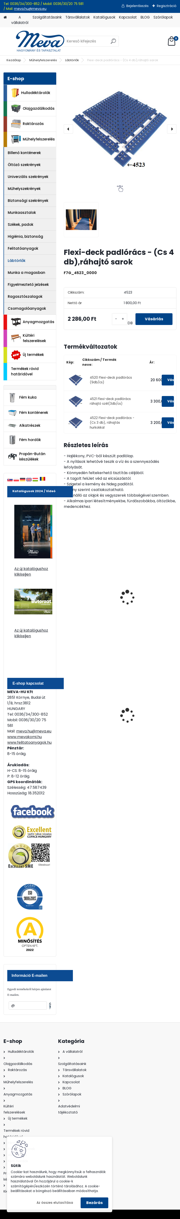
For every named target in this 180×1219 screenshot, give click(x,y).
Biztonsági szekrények (28, 200)
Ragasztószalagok (25, 296)
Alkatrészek (24, 425)
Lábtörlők (72, 60)
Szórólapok (163, 17)
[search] (113, 43)
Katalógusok (104, 17)
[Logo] (36, 41)
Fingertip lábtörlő (83, 597)
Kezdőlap (14, 60)
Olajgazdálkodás (33, 108)
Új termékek (27, 355)
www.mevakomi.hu (24, 737)
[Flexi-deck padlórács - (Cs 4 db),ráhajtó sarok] (120, 128)
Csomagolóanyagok (27, 308)
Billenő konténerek (24, 152)
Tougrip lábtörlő (140, 597)
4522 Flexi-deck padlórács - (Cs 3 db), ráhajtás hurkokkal (112, 423)
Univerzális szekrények (28, 176)
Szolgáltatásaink (47, 17)
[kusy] (119, 319)
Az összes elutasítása (55, 1202)
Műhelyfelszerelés (43, 60)
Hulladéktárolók (30, 93)
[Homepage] (5, 17)
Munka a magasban (26, 272)
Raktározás (27, 124)
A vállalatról (19, 20)
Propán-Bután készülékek (26, 456)
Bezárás (94, 1202)
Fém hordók (24, 440)
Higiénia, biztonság (25, 236)
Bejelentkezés (137, 6)
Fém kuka (22, 398)
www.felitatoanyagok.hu (29, 742)
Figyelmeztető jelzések (28, 284)
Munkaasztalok (22, 212)
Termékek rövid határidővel (25, 371)
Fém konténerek (28, 412)
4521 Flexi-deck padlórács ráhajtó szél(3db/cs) (110, 401)
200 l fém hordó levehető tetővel (89, 716)
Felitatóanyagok (23, 248)
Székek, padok (20, 224)
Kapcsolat (128, 17)
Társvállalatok (77, 17)
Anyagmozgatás (32, 322)
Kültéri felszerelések (28, 338)
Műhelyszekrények (24, 188)
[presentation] (68, 129)
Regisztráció (166, 6)
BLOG (145, 17)
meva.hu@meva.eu (30, 8)
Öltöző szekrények (24, 164)
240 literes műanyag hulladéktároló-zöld (144, 716)
